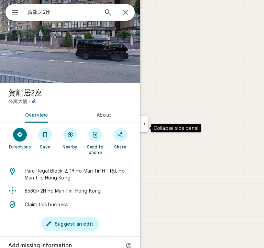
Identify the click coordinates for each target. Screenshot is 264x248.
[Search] (108, 13)
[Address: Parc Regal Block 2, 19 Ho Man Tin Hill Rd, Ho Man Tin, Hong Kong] (70, 174)
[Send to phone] (95, 140)
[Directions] (20, 138)
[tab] (35, 114)
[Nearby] (70, 138)
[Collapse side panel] (144, 124)
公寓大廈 (18, 101)
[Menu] (15, 13)
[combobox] (63, 12)
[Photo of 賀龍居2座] (70, 41)
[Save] (45, 138)
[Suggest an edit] (70, 224)
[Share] (120, 138)
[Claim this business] (70, 204)
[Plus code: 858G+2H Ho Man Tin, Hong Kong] (70, 191)
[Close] (125, 12)
